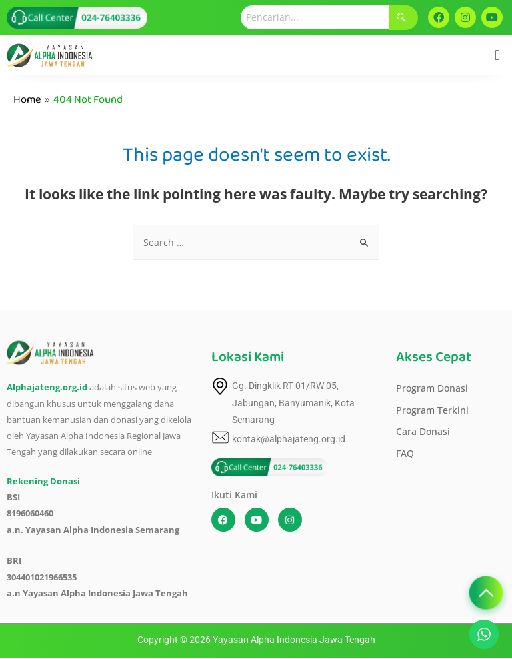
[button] (497, 55)
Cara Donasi (423, 431)
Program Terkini (432, 410)
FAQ (405, 453)
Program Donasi (432, 388)
